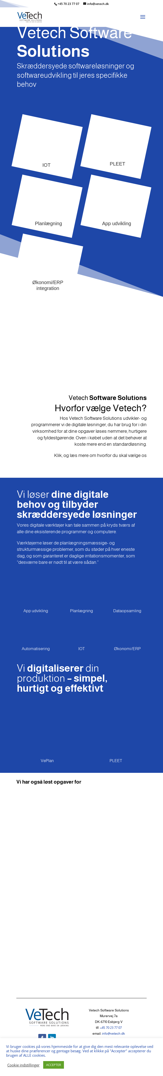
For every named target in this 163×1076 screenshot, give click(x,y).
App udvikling (116, 223)
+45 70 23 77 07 (69, 4)
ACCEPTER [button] (53, 1065)
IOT (46, 165)
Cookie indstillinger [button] (23, 1065)
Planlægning (48, 223)
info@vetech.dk (113, 1033)
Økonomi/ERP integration (47, 285)
